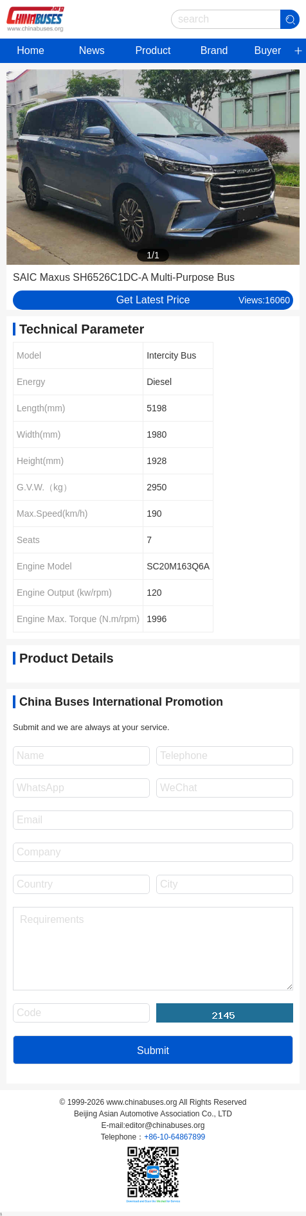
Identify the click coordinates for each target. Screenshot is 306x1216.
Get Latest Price (153, 299)
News (92, 50)
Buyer (268, 50)
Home (30, 50)
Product (152, 50)
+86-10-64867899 (174, 1136)
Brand (214, 50)
